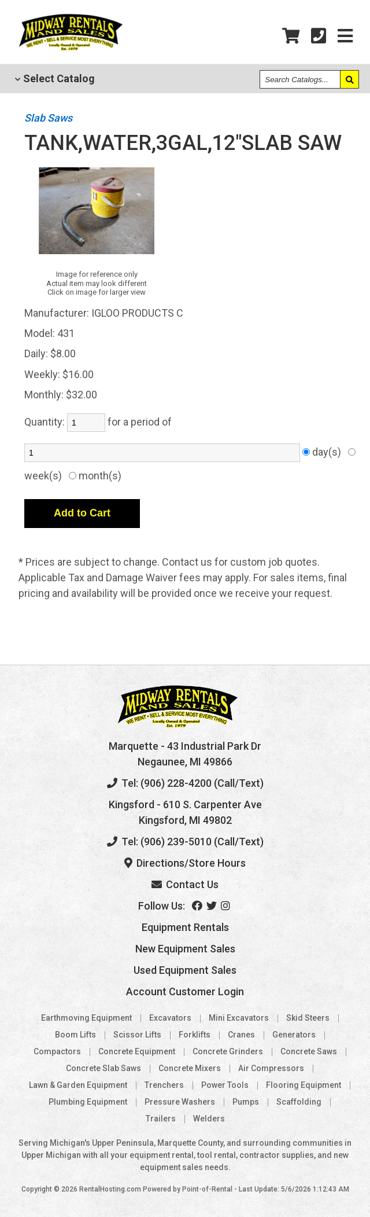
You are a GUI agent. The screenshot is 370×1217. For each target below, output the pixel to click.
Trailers (161, 1119)
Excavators (170, 1018)
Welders (209, 1119)
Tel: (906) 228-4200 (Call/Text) (185, 783)
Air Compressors (271, 1068)
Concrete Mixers (189, 1068)
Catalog (55, 78)
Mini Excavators (239, 1018)
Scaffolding (298, 1102)
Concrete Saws (308, 1051)
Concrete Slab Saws (103, 1068)
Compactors (57, 1051)
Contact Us (185, 884)
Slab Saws (48, 118)
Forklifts (194, 1035)
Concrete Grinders (228, 1051)
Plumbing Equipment (88, 1102)
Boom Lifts (75, 1035)
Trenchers (164, 1085)
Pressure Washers (180, 1102)
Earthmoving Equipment (86, 1018)
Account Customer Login (185, 991)
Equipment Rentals (185, 927)
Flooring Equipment (303, 1085)
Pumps (245, 1102)
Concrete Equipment (136, 1051)
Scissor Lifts (137, 1035)
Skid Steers (308, 1018)
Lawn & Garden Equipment (78, 1085)
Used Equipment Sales (185, 970)
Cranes (241, 1035)
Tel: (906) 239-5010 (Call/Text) (185, 841)
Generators (294, 1035)
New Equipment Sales (185, 949)
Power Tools (225, 1085)
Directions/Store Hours (185, 863)
